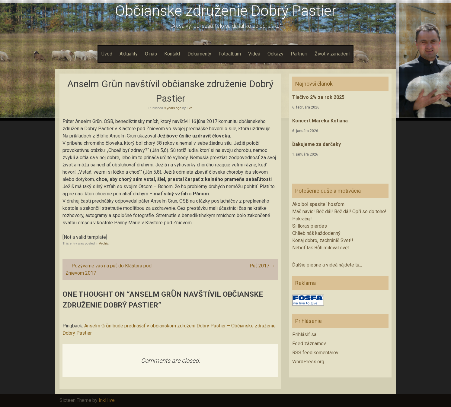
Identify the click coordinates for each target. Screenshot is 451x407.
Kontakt (172, 54)
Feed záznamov (309, 343)
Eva (189, 108)
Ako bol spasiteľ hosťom (318, 204)
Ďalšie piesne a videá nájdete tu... (327, 265)
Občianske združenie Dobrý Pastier (225, 10)
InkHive (107, 400)
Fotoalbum (230, 54)
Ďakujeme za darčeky (316, 144)
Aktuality (129, 54)
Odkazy (275, 54)
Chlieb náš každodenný (316, 233)
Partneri (299, 54)
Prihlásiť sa (304, 334)
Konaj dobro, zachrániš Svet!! (322, 240)
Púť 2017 (262, 266)
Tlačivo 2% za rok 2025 (318, 97)
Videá (254, 54)
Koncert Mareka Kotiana (320, 121)
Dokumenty (199, 54)
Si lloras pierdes (309, 226)
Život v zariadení (332, 54)
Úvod (106, 54)
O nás (151, 54)
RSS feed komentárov (315, 352)
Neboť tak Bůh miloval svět (320, 248)
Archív (103, 243)
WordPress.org (308, 361)
